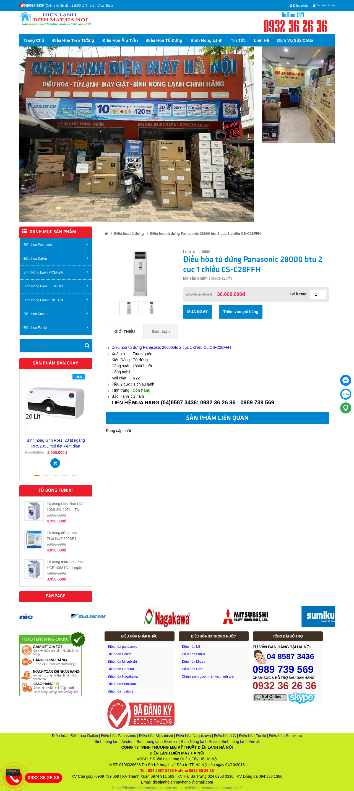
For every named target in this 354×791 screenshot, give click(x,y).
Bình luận (161, 331)
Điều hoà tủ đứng (164, 40)
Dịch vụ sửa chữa (295, 40)
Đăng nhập (299, 5)
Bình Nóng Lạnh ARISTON (56, 299)
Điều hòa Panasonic (56, 244)
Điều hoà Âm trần (120, 40)
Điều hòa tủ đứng (129, 233)
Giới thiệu (124, 331)
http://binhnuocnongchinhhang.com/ (211, 788)
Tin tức (238, 40)
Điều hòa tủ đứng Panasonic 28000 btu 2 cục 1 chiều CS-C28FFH (205, 233)
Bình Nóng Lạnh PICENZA (56, 272)
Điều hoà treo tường (73, 40)
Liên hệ (261, 40)
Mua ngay (197, 311)
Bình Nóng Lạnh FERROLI (56, 285)
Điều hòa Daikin (56, 258)
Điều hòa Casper (56, 313)
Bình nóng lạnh (206, 40)
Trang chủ (34, 40)
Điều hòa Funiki (56, 327)
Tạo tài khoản (324, 5)
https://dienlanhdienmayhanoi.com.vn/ (144, 788)
